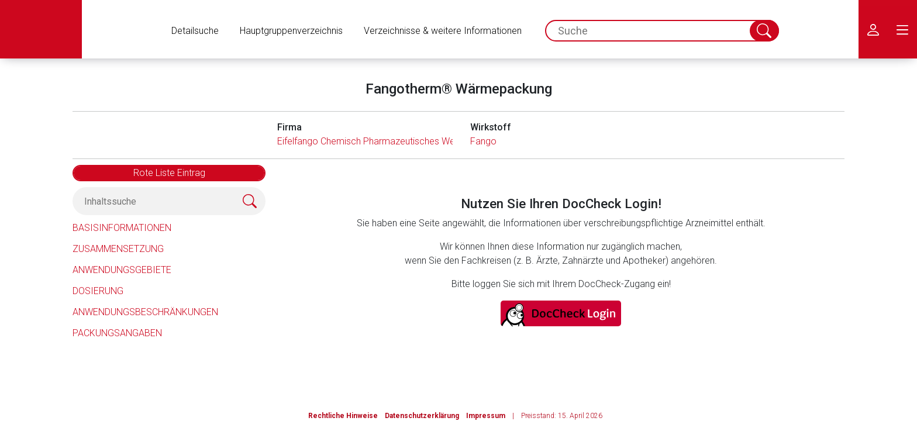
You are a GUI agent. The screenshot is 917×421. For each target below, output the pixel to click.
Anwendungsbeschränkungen (145, 312)
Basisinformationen (122, 227)
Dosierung (98, 290)
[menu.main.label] (902, 29)
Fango (483, 141)
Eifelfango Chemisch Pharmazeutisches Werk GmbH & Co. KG (403, 141)
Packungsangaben (117, 333)
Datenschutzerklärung (422, 416)
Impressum (485, 416)
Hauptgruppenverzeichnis (291, 30)
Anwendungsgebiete (122, 269)
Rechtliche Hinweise (343, 416)
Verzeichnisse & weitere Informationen (443, 30)
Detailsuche (195, 30)
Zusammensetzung (118, 248)
